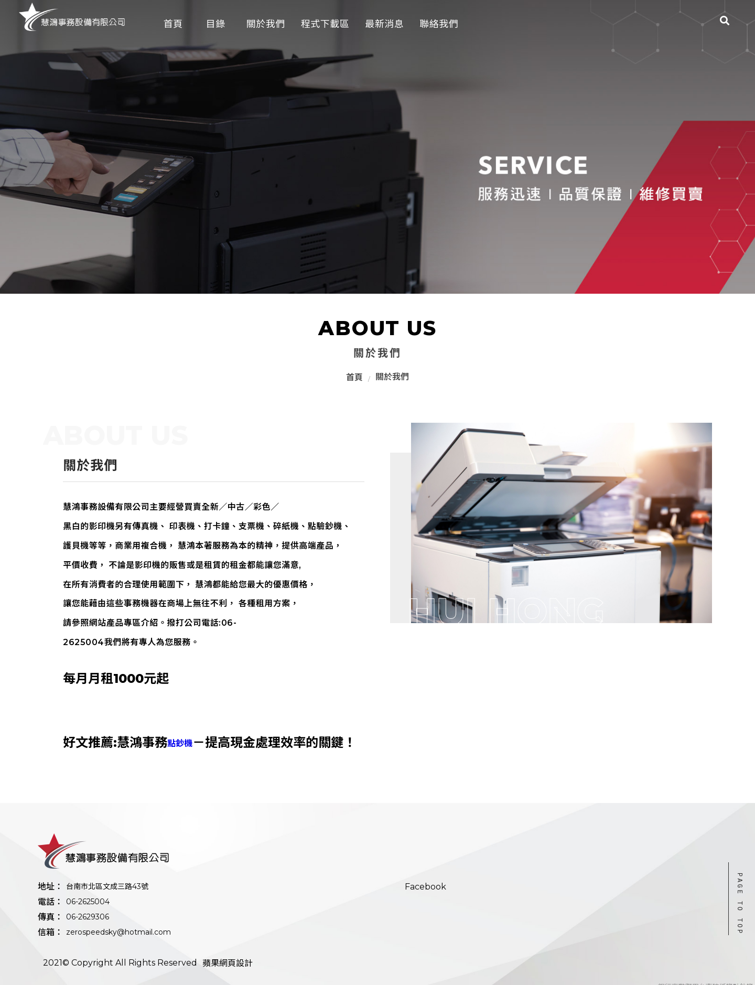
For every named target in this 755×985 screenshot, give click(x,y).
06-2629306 (87, 917)
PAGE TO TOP (739, 904)
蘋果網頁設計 (227, 963)
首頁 (354, 377)
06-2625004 (88, 901)
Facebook (425, 887)
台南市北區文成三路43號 (107, 886)
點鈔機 (179, 743)
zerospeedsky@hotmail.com (118, 932)
